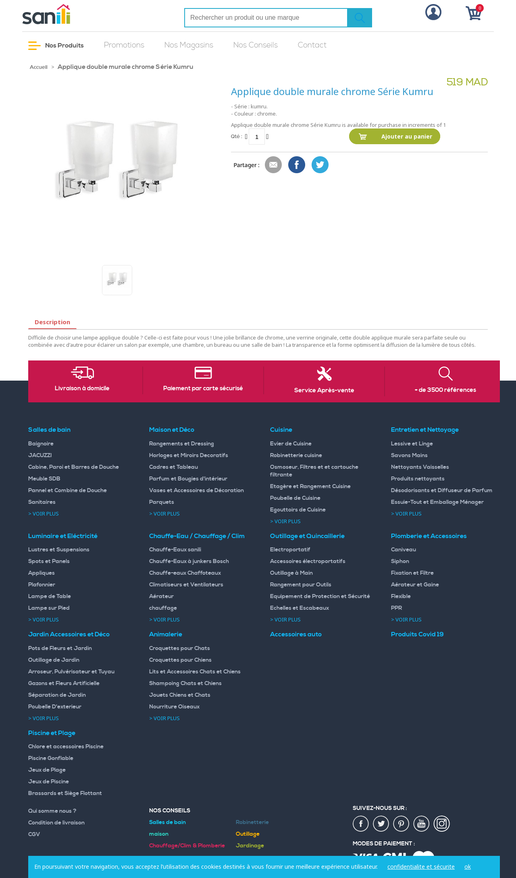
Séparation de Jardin (57, 695)
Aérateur (161, 596)
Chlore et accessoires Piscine (66, 746)
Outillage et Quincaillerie (307, 536)
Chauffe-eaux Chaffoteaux (185, 573)
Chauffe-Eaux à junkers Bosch (189, 561)
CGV (34, 834)
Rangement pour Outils (300, 584)
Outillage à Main (291, 573)
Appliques (41, 573)
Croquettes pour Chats (179, 648)
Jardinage (250, 845)
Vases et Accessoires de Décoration (196, 490)
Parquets (161, 502)
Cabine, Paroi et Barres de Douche (73, 467)
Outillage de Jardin (53, 660)
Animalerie (165, 634)
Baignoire (41, 443)
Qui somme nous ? (52, 811)
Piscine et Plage (51, 733)
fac (361, 824)
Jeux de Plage (47, 770)
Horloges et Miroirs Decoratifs (188, 455)
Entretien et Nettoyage (425, 430)
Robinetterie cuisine (296, 455)
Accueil (39, 67)
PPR (396, 608)
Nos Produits (56, 45)
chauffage (163, 608)
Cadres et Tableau (173, 467)
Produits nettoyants (418, 478)
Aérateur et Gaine (415, 584)
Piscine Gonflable (50, 758)
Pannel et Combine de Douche (67, 490)
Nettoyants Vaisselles (420, 467)
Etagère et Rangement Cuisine (310, 486)
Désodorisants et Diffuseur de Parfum (442, 490)
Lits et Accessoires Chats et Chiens (195, 671)
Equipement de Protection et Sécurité (320, 596)
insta (441, 824)
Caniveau (403, 549)
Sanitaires (42, 502)
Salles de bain (49, 430)
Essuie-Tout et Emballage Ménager (437, 502)
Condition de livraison (56, 822)
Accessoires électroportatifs (307, 561)
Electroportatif (290, 549)
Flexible (401, 596)
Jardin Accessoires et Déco (69, 634)
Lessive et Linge (412, 443)
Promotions (124, 45)
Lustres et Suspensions (58, 549)
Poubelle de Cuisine (295, 498)
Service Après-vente (324, 390)
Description (52, 322)
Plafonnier (41, 584)
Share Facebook (297, 165)
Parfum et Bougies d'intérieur (188, 478)
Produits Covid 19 (417, 634)
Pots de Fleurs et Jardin (60, 648)
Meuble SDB (44, 478)
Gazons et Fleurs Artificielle (64, 683)
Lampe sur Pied (49, 608)
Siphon (400, 561)
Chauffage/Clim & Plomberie (187, 845)
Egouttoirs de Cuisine (298, 510)
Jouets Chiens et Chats (179, 695)
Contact (312, 45)
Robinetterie (252, 822)
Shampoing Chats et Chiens (185, 683)
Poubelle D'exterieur (54, 706)
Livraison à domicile (82, 388)
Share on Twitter (320, 165)
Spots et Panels (49, 561)
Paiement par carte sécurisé (203, 388)
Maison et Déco (171, 430)
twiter (381, 824)
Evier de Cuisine (291, 443)
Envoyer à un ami (274, 165)
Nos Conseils (255, 45)
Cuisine (281, 430)
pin (401, 824)
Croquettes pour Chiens (180, 660)
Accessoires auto (296, 634)
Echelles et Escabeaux (299, 608)
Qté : (236, 136)
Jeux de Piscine (48, 781)
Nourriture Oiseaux (174, 706)
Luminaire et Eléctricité (63, 536)
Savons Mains (409, 455)
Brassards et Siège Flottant (65, 793)
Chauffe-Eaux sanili (175, 549)
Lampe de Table (49, 596)
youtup (421, 824)
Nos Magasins (188, 45)
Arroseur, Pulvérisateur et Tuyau (71, 671)
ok (467, 866)
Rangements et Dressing (181, 443)
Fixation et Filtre (412, 573)
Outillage (248, 834)
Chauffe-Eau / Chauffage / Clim (197, 536)
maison (159, 834)
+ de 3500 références (445, 390)
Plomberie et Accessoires (429, 536)
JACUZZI (40, 455)
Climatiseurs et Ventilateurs (186, 584)
